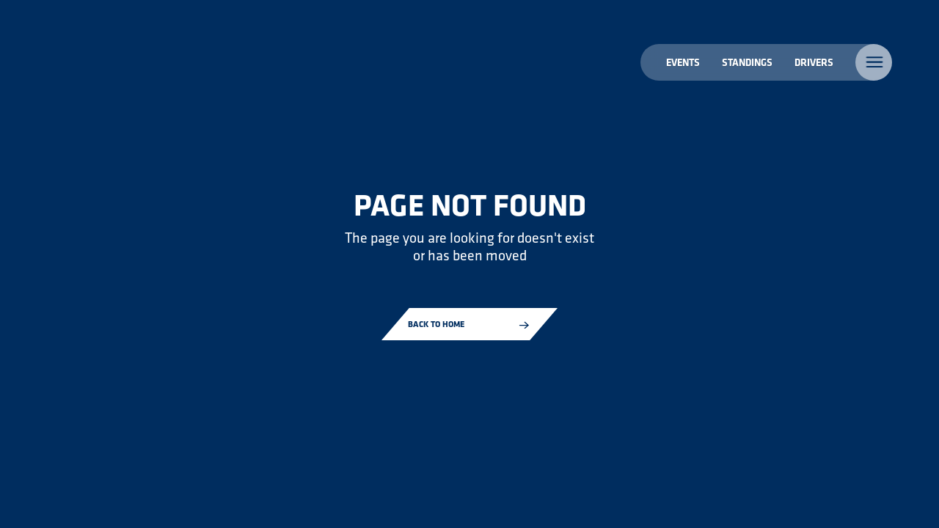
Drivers (813, 62)
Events (683, 62)
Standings (747, 62)
